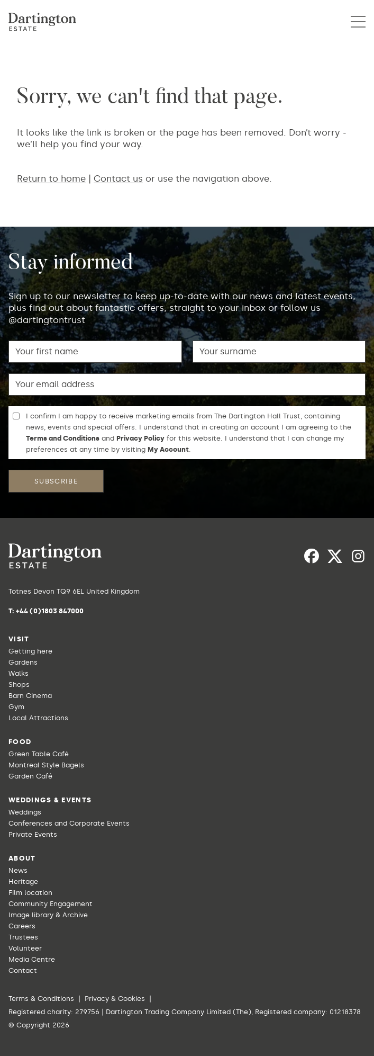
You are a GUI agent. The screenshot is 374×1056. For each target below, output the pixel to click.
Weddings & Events (50, 800)
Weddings (24, 812)
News (18, 870)
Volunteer (25, 948)
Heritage (23, 881)
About (22, 858)
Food (19, 742)
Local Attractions (38, 718)
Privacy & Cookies (115, 999)
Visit (19, 639)
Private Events (32, 834)
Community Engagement (50, 904)
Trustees (23, 937)
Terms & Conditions (41, 999)
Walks (18, 673)
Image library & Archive (48, 915)
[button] (358, 21)
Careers (21, 926)
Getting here (30, 651)
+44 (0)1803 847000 (50, 611)
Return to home (51, 178)
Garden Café (30, 776)
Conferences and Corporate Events (69, 823)
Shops (19, 684)
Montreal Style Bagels (46, 765)
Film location (30, 893)
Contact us (118, 178)
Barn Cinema (30, 696)
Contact (22, 970)
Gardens (23, 662)
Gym (16, 707)
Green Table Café (38, 754)
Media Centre (31, 959)
